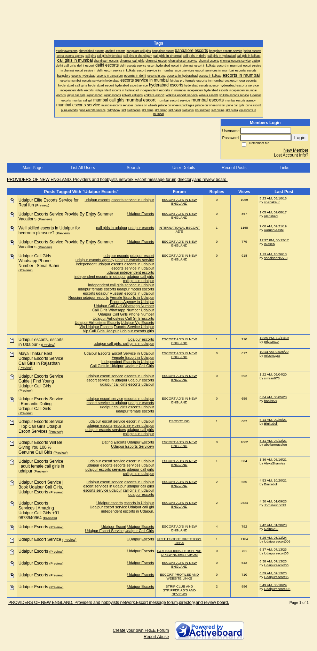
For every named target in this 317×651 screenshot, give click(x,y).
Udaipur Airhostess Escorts (97, 322)
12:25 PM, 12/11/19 (274, 338)
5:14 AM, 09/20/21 (273, 420)
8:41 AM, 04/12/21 (273, 440)
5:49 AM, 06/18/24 (273, 585)
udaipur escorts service (135, 260)
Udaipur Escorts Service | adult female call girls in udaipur (41, 466)
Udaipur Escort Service (104, 531)
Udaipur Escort (113, 526)
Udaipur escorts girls (137, 331)
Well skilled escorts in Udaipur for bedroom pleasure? (49, 230)
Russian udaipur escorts (89, 297)
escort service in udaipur (107, 380)
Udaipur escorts (141, 339)
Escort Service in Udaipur (133, 353)
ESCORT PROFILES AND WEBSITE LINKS (179, 576)
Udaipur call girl (141, 507)
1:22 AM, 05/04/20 (273, 374)
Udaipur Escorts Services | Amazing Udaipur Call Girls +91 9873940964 (39, 510)
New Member (296, 150)
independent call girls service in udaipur (121, 285)
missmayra (272, 355)
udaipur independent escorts (130, 272)
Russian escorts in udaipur (132, 293)
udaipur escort (142, 255)
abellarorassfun (275, 444)
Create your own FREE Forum (141, 630)
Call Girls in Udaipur (107, 366)
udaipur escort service (105, 376)
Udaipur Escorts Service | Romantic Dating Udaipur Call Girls (40, 403)
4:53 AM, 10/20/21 (273, 480)
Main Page (32, 167)
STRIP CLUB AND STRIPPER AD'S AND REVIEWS (179, 590)
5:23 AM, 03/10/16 (273, 198)
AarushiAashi (274, 230)
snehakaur (272, 202)
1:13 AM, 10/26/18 (273, 254)
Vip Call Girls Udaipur (101, 331)
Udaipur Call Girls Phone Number (126, 314)
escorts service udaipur (102, 490)
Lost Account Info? (291, 155)
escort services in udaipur (104, 486)
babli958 (270, 401)
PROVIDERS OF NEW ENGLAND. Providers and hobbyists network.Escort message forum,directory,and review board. (117, 179)
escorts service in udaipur (132, 200)
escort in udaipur (140, 421)
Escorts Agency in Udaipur (132, 302)
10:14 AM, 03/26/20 (274, 352)
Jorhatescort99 (275, 505)
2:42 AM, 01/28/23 (273, 525)
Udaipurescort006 (277, 541)
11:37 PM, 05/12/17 (274, 240)
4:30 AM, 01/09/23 (273, 501)
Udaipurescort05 (276, 553)
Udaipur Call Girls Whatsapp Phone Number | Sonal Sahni (38, 260)
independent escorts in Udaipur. (127, 511)
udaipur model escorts (135, 289)
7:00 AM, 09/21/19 (273, 226)
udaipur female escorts (97, 289)
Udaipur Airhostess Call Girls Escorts (123, 318)
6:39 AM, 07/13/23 (273, 573)
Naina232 (271, 529)
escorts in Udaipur (139, 503)
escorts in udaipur (139, 264)
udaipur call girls (140, 276)
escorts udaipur (96, 293)
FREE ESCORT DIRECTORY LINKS (179, 541)
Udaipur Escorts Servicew (132, 446)
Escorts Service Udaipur (134, 327)
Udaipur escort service (108, 507)
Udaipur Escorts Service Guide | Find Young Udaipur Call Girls (40, 381)
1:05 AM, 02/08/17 (273, 212)
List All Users (83, 167)
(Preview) (42, 205)
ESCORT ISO (179, 421)
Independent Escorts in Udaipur (127, 361)
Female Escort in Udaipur (133, 357)
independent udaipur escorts (99, 264)
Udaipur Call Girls (139, 366)
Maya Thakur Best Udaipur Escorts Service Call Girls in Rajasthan (40, 358)
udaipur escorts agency (95, 260)
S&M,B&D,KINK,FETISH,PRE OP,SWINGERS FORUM (179, 553)
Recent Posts (234, 167)
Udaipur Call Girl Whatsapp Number (124, 306)
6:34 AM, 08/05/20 (273, 397)
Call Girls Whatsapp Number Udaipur (123, 310)
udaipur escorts (97, 200)
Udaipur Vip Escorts (137, 322)
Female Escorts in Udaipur (132, 297)
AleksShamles (274, 463)
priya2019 (271, 341)
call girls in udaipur (111, 228)
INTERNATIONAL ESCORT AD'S (179, 229)
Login (300, 137)
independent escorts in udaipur (100, 276)
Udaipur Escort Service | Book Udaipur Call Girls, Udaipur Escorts (40, 487)
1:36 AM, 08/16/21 (273, 459)
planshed (271, 216)
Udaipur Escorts (140, 214)
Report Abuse (156, 636)
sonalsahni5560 (275, 258)
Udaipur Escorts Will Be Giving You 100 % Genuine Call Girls (40, 447)
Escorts (120, 442)
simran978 (272, 378)
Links (285, 167)
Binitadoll (271, 423)
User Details (183, 167)
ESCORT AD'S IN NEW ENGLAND (179, 201)
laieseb (269, 244)
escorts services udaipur (133, 425)
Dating (107, 442)
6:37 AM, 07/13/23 (273, 549)
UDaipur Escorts (140, 539)
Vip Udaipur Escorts (96, 327)
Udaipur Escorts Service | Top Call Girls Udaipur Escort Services (40, 426)
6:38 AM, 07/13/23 (273, 561)
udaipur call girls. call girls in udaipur (124, 343)
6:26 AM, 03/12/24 (273, 537)
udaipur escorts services (105, 429)
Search (133, 167)
